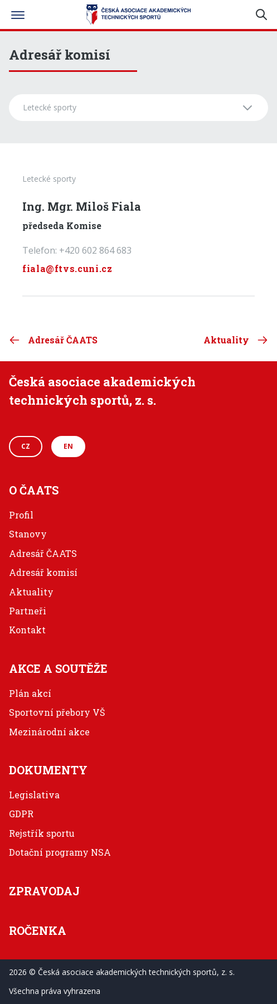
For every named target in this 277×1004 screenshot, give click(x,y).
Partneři (27, 611)
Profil (21, 515)
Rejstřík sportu (42, 833)
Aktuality (31, 592)
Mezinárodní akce (49, 732)
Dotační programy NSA (60, 852)
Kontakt (27, 630)
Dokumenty (48, 770)
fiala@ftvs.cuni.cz (67, 268)
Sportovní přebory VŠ (57, 712)
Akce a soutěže (58, 668)
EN (68, 446)
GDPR (21, 813)
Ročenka (37, 930)
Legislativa (34, 795)
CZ (25, 446)
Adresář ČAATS (43, 553)
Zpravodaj (44, 891)
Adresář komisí (43, 572)
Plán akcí (30, 693)
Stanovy (28, 534)
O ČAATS (34, 490)
